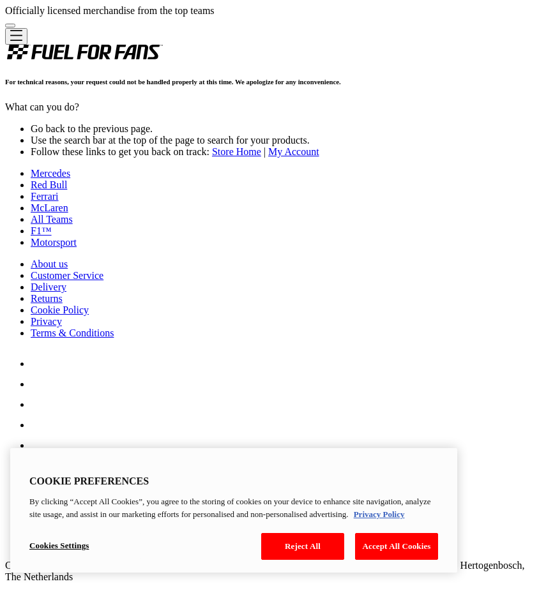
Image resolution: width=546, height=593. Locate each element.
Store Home (236, 151)
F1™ (41, 230)
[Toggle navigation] (16, 36)
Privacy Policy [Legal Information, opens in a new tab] (379, 514)
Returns (47, 298)
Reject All (303, 546)
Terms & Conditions (72, 332)
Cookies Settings (59, 545)
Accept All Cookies (396, 546)
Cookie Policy (60, 309)
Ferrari (45, 196)
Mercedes (50, 173)
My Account (293, 151)
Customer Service (67, 275)
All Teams (52, 219)
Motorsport (54, 242)
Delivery (48, 286)
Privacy (46, 321)
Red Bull (49, 184)
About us (49, 264)
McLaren (49, 207)
